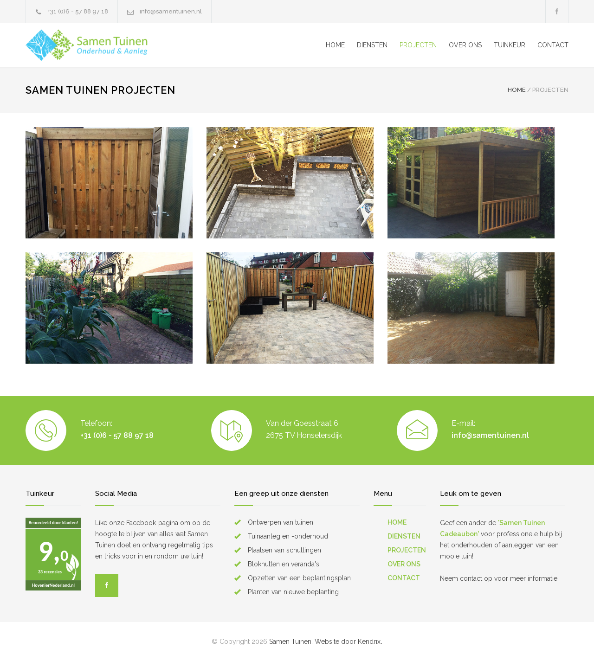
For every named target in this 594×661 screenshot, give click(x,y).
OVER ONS (465, 45)
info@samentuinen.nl (171, 11)
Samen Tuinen (290, 641)
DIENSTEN (372, 45)
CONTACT (552, 45)
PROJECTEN (418, 45)
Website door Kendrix (348, 641)
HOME (335, 45)
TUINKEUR (509, 45)
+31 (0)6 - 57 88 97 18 (78, 11)
